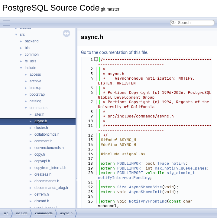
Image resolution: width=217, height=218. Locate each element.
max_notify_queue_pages (181, 168)
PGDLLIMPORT (130, 163)
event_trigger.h (46, 208)
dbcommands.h (46, 181)
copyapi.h (42, 161)
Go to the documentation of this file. (114, 52)
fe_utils (30, 61)
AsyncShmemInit (145, 191)
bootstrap (37, 94)
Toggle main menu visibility (8, 20)
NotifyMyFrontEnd (148, 201)
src (22, 34)
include (30, 68)
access (35, 74)
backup (35, 88)
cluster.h (41, 128)
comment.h (43, 141)
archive (35, 81)
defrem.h (41, 194)
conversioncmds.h (49, 148)
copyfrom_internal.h (50, 168)
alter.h (39, 114)
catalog (35, 101)
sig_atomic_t (181, 172)
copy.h (39, 154)
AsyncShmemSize (145, 187)
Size (122, 187)
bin (27, 48)
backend (31, 41)
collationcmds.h (47, 134)
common (32, 54)
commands (38, 108)
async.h (40, 121)
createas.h (42, 174)
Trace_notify (171, 163)
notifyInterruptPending (124, 177)
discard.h (41, 201)
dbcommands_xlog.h (51, 188)
